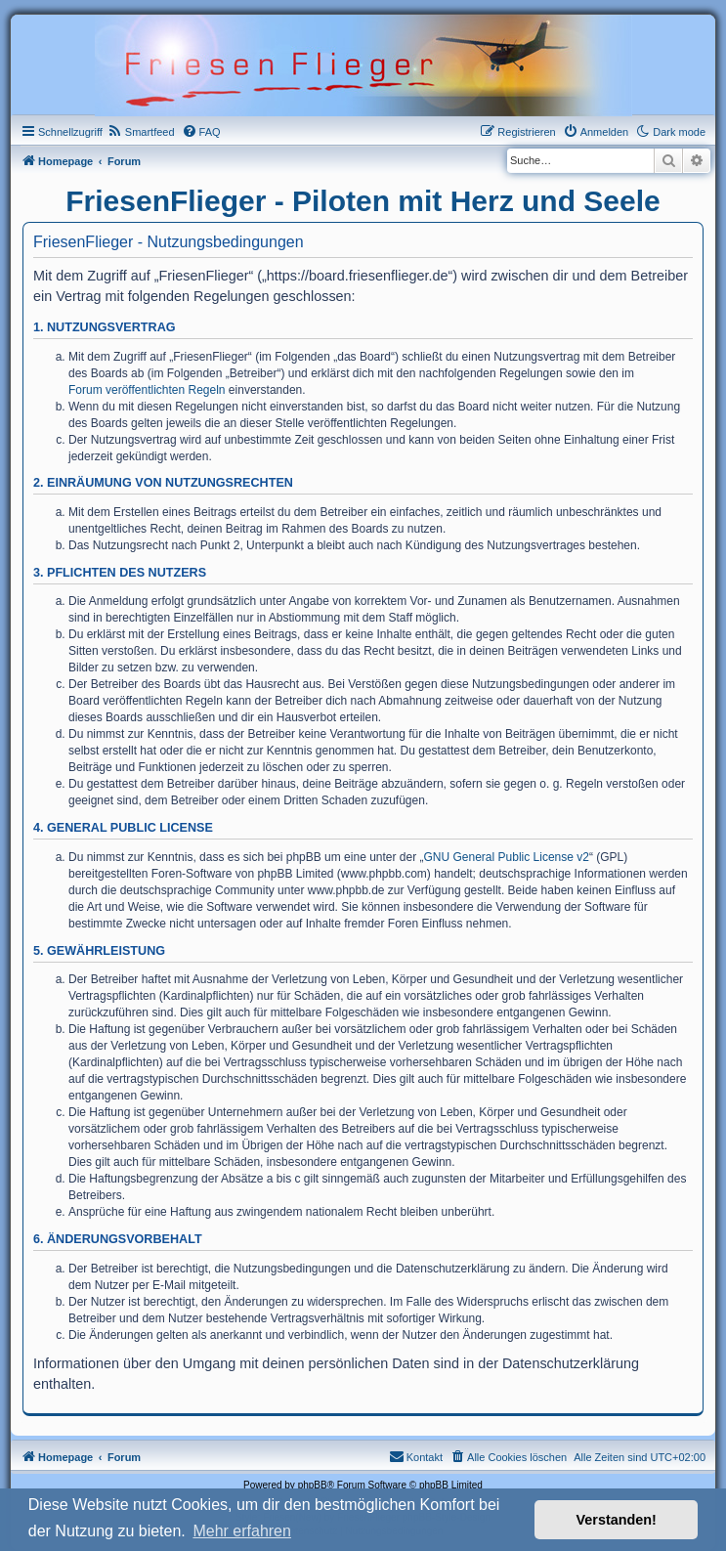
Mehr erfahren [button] (241, 1531)
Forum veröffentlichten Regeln (147, 390)
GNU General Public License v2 (506, 857)
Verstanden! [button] (617, 1520)
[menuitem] (141, 132)
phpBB (312, 1485)
